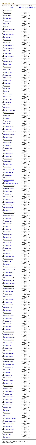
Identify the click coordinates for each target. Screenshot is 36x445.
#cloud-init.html (7, 13)
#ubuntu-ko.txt (7, 264)
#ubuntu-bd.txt (7, 150)
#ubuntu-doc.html (8, 218)
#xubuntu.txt (7, 437)
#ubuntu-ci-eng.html (9, 169)
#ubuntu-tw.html (8, 375)
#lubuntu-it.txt (7, 69)
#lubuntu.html (7, 83)
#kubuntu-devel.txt (8, 37)
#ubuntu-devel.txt (8, 210)
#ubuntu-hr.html (8, 240)
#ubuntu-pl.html (7, 326)
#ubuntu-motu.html (8, 294)
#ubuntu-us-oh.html (8, 391)
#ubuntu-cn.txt (7, 177)
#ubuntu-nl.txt (7, 313)
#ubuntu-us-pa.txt (8, 399)
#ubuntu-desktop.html (9, 202)
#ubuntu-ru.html (8, 348)
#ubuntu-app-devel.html (9, 132)
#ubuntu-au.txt (7, 145)
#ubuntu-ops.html (8, 321)
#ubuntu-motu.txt (8, 296)
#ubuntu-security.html (9, 359)
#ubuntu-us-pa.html (8, 396)
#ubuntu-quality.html (9, 332)
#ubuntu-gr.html (8, 234)
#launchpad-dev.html (9, 45)
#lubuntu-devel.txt (8, 59)
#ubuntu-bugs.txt (8, 156)
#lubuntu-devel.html (8, 56)
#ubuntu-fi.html (7, 229)
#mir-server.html (8, 94)
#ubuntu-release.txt (8, 340)
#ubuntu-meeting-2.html (9, 277)
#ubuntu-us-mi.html (8, 386)
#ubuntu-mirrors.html (9, 288)
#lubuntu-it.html (7, 67)
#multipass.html (8, 99)
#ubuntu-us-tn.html (8, 402)
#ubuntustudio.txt (8, 426)
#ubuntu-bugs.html (8, 153)
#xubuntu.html (7, 434)
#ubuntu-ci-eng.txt (8, 172)
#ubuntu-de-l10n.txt (8, 188)
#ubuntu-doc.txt (7, 221)
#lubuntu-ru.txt (7, 80)
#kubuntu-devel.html (9, 34)
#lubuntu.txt (7, 86)
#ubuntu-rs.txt (7, 345)
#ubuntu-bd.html (8, 148)
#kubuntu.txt (7, 42)
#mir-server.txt (7, 96)
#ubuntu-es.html (8, 223)
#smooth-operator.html (9, 110)
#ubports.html (7, 121)
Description (33, 7)
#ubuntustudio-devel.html (10, 418)
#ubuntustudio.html (8, 423)
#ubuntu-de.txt (7, 194)
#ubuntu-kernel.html (9, 256)
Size (28, 7)
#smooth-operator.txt (9, 113)
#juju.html (6, 23)
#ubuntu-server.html (9, 364)
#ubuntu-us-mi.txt (8, 388)
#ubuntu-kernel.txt (8, 259)
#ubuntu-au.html (8, 142)
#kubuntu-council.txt (9, 32)
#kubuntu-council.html (9, 29)
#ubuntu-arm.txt (8, 140)
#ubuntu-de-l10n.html (9, 186)
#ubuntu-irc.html (8, 245)
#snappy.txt (6, 118)
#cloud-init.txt (7, 15)
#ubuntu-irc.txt (7, 248)
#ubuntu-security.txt (8, 361)
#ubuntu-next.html (8, 305)
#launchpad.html (8, 50)
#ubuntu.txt (6, 415)
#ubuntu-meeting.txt (9, 286)
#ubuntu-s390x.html (9, 353)
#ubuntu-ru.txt (7, 350)
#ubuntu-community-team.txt (11, 183)
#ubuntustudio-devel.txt (9, 421)
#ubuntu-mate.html (8, 272)
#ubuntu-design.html (9, 196)
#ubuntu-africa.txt (8, 129)
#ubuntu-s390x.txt (8, 356)
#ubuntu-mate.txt (8, 275)
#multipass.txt (7, 102)
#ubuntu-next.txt (8, 307)
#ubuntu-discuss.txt (8, 215)
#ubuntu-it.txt (7, 253)
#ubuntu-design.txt (8, 199)
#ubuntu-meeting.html (9, 283)
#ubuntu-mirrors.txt (8, 291)
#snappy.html (7, 115)
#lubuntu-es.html (8, 61)
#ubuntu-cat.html (8, 159)
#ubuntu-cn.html (8, 175)
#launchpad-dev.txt (8, 48)
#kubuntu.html (7, 40)
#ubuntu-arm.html (8, 137)
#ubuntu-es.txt (7, 226)
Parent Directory (8, 10)
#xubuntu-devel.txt (8, 432)
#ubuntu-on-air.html (8, 315)
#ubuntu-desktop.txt (9, 205)
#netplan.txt (7, 107)
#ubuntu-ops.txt (7, 323)
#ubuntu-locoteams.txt (9, 269)
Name (11, 7)
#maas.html (7, 88)
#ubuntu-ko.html (8, 261)
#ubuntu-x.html (7, 407)
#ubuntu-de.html (8, 191)
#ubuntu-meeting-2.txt (9, 280)
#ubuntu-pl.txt (7, 329)
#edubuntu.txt (7, 21)
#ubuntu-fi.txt (7, 232)
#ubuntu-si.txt (7, 372)
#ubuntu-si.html (7, 369)
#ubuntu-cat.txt (7, 161)
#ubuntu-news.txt (8, 302)
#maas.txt (6, 91)
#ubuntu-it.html (7, 250)
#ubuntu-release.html (9, 337)
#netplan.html (7, 104)
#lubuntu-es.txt (7, 64)
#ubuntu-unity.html (8, 380)
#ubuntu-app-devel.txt (9, 134)
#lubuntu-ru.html (8, 77)
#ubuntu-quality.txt (8, 334)
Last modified (22, 7)
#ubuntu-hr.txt (7, 242)
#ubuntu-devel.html (8, 207)
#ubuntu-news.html (8, 299)
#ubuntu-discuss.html (9, 213)
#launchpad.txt (7, 53)
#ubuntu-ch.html (8, 164)
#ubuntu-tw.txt (7, 378)
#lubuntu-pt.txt (7, 75)
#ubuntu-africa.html (8, 126)
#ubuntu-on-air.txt (8, 318)
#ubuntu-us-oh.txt (8, 394)
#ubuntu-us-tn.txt (8, 405)
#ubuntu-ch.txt (7, 167)
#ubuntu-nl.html (7, 310)
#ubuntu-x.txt (7, 410)
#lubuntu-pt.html (8, 72)
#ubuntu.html (7, 413)
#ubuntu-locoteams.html (10, 267)
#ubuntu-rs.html (8, 342)
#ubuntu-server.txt (8, 367)
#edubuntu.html (7, 18)
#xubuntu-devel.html (9, 429)
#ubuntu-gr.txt (7, 237)
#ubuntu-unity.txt (8, 383)
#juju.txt (6, 26)
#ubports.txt (7, 123)
